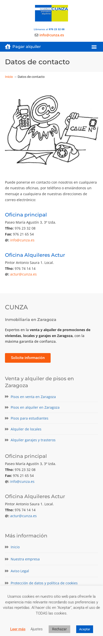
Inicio (9, 76)
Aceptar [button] (84, 629)
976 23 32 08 (57, 29)
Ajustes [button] (37, 629)
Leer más (18, 629)
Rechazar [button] (59, 629)
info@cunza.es (22, 240)
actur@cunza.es (23, 274)
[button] (94, 47)
